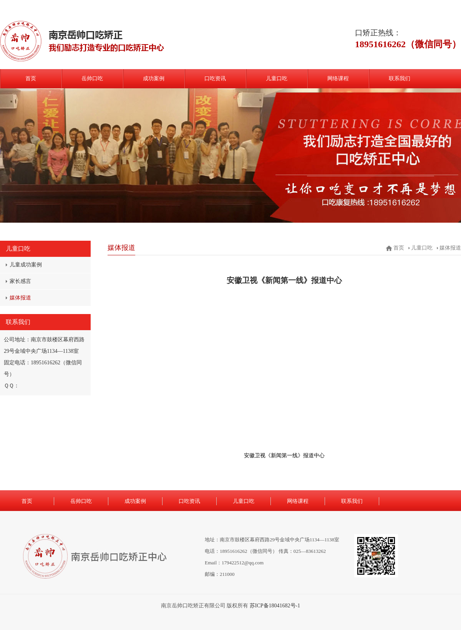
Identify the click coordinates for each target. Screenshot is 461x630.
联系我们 (399, 78)
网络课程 (338, 78)
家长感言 (20, 281)
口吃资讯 (215, 78)
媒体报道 (20, 298)
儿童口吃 (276, 78)
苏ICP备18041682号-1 (275, 606)
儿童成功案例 (26, 265)
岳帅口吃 (92, 78)
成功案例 (153, 78)
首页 (30, 78)
